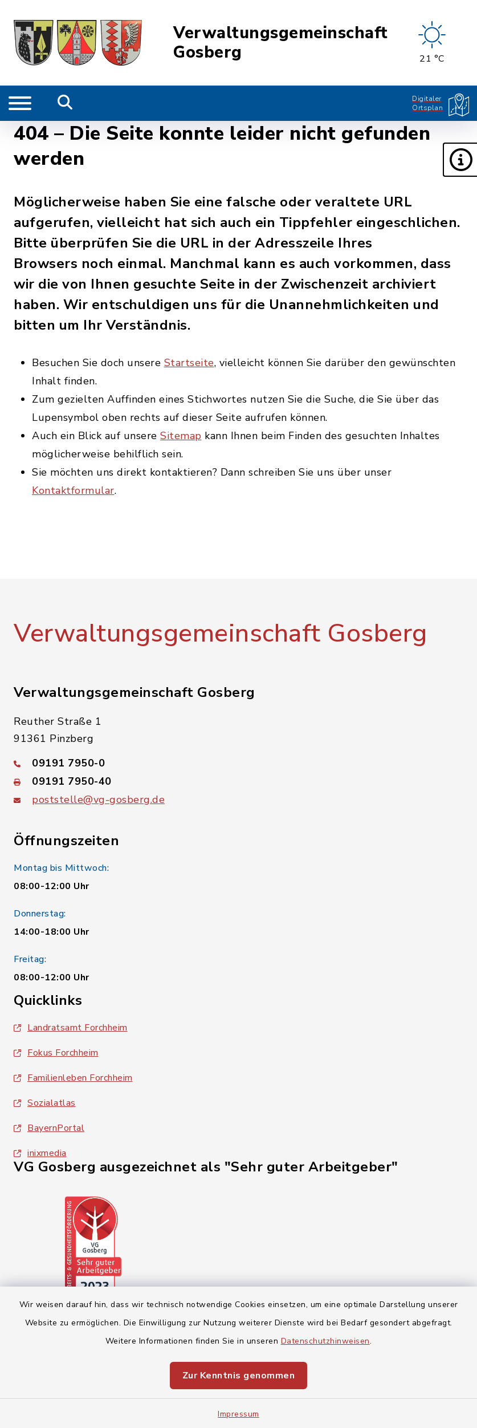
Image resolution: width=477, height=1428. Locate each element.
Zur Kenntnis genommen (238, 1375)
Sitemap (181, 436)
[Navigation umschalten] (20, 103)
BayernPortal (49, 1128)
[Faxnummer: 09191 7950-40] (238, 781)
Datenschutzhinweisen (325, 1341)
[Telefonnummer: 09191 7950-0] (238, 763)
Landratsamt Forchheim (71, 1027)
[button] (460, 160)
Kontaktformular (73, 490)
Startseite (189, 363)
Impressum (238, 1414)
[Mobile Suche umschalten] (65, 103)
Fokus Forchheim (56, 1052)
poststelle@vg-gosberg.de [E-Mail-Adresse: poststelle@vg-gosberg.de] (98, 799)
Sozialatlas (45, 1103)
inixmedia (40, 1153)
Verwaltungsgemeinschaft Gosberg (280, 43)
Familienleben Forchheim (73, 1078)
